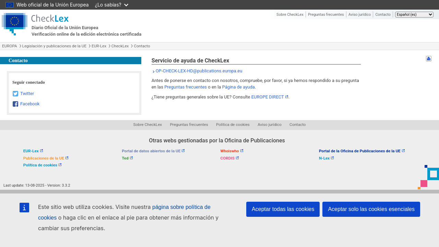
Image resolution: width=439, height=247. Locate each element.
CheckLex (120, 46)
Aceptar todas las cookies (283, 209)
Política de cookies (233, 124)
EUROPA (9, 46)
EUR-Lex (99, 46)
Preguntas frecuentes (326, 14)
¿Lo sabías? (111, 5)
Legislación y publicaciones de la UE (54, 46)
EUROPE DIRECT (267, 96)
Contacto (383, 14)
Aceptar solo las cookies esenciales (371, 209)
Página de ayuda (238, 87)
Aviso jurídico (359, 14)
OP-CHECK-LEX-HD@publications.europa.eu (199, 70)
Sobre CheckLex (290, 14)
